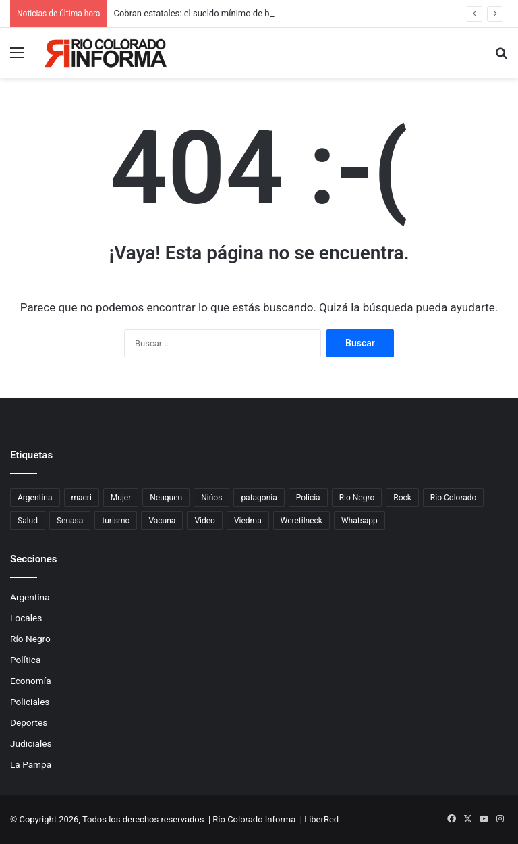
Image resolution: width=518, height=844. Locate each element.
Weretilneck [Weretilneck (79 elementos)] (301, 520)
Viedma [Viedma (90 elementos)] (248, 520)
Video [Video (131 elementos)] (204, 520)
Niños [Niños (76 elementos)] (211, 497)
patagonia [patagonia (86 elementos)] (259, 497)
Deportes (28, 722)
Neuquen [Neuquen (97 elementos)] (166, 497)
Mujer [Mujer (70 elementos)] (121, 497)
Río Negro (30, 638)
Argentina (30, 596)
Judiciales (31, 743)
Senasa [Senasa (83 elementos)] (70, 520)
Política (25, 659)
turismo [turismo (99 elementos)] (116, 520)
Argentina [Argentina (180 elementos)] (35, 497)
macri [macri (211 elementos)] (81, 497)
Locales (26, 617)
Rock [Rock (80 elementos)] (402, 497)
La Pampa (30, 764)
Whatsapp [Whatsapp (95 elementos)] (359, 520)
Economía (30, 680)
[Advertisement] (259, 178)
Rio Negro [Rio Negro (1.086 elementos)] (357, 497)
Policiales (29, 701)
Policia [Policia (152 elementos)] (308, 497)
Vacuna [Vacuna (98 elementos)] (161, 520)
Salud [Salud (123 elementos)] (28, 520)
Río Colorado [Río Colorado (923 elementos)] (453, 497)
